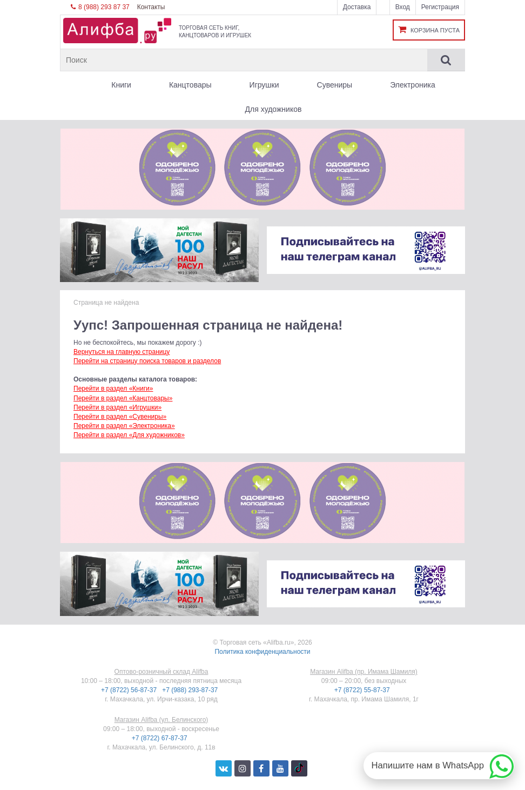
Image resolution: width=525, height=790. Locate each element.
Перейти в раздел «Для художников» (129, 435)
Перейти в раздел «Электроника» (124, 426)
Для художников (273, 109)
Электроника (412, 85)
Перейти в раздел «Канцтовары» (122, 398)
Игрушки (264, 85)
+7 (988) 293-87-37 (190, 690)
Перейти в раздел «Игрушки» (117, 407)
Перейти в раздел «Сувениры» (119, 416)
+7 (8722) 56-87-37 (129, 690)
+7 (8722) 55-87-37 (363, 690)
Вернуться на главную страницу (121, 352)
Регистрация (440, 7)
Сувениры (335, 85)
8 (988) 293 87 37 (100, 7)
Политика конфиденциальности (262, 651)
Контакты (151, 7)
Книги (121, 85)
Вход (402, 7)
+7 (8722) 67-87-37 (160, 738)
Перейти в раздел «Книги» (113, 388)
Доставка (357, 7)
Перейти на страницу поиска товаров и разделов (147, 361)
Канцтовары (190, 85)
